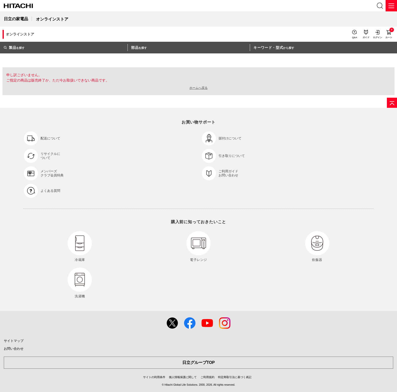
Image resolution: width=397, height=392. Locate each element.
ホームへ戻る (198, 88)
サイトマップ (14, 341)
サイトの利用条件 (154, 377)
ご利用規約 (207, 377)
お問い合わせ (14, 348)
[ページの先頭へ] (392, 103)
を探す (14, 48)
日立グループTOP (198, 362)
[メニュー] (391, 5)
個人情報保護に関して (183, 377)
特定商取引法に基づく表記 (234, 377)
